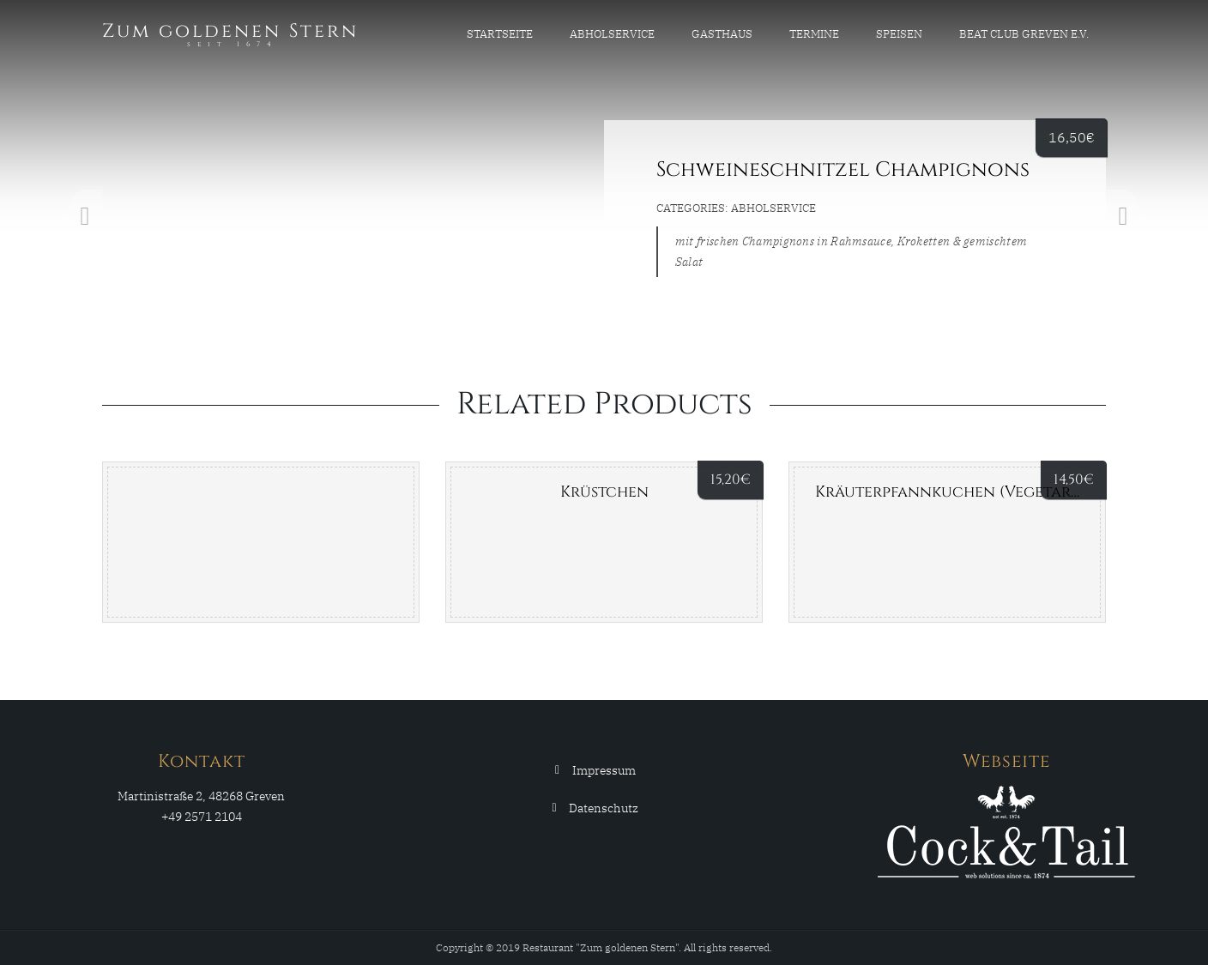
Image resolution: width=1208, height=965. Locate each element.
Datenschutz (603, 808)
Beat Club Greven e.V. (1024, 34)
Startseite (500, 34)
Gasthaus (722, 34)
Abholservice (612, 34)
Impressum (604, 770)
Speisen (899, 34)
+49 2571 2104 (201, 816)
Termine (814, 34)
